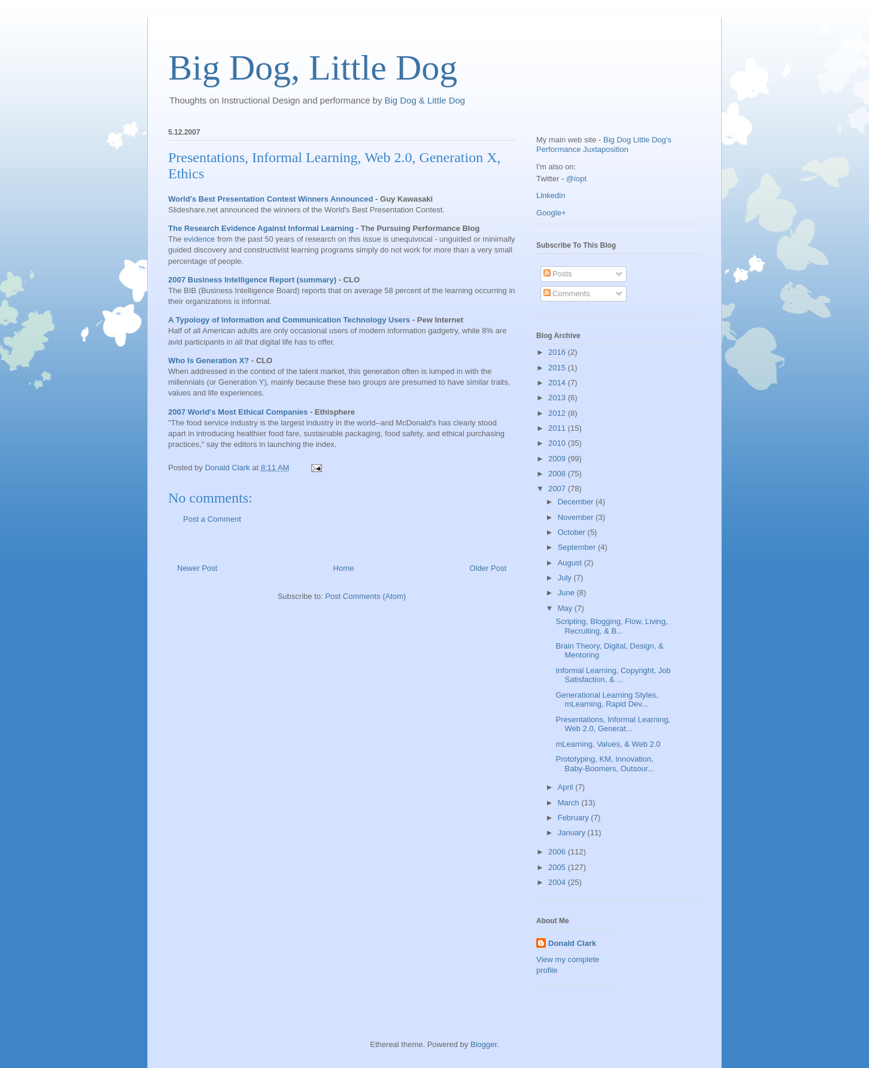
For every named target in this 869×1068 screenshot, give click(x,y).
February (574, 817)
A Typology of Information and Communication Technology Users (289, 319)
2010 (558, 443)
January (573, 832)
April (567, 787)
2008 (558, 473)
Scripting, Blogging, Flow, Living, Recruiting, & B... (611, 626)
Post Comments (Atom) (365, 596)
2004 (558, 882)
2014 (558, 382)
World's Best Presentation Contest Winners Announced (270, 198)
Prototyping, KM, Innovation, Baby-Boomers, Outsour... (604, 763)
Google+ (551, 212)
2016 (558, 352)
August (571, 562)
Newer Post (197, 568)
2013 (558, 397)
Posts (557, 273)
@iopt (576, 178)
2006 (558, 851)
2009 (558, 458)
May (566, 608)
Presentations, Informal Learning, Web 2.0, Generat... (612, 724)
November (577, 517)
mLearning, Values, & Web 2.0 (607, 744)
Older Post (488, 568)
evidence (199, 239)
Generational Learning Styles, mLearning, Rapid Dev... (606, 699)
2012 (558, 413)
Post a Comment (212, 519)
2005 (558, 867)
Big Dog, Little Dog (312, 67)
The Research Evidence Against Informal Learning (261, 228)
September (578, 547)
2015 (558, 367)
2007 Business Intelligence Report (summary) (252, 279)
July (566, 577)
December (577, 501)
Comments (566, 293)
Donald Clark (572, 943)
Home (343, 568)
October (573, 532)
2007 (558, 488)
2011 (558, 428)
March (570, 802)
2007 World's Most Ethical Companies (238, 411)
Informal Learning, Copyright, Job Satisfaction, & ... (612, 675)
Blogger (483, 1044)
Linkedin (550, 195)
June (567, 592)
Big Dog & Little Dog (425, 100)
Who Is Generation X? (208, 360)
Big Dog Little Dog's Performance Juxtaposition (604, 144)
